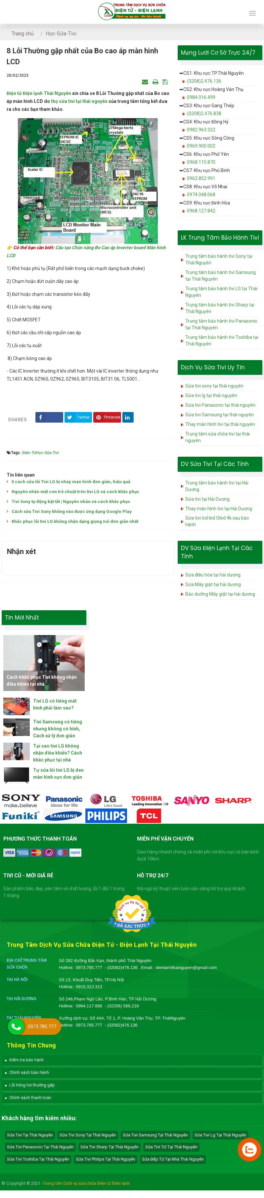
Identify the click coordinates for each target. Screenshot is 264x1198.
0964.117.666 (89, 1005)
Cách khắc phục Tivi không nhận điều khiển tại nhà (42, 680)
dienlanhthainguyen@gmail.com (186, 967)
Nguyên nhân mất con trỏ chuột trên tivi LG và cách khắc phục (75, 491)
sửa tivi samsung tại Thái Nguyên (155, 1134)
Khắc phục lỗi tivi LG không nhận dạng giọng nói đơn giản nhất (75, 521)
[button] (24, 1059)
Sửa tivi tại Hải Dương (207, 499)
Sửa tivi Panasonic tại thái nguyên (220, 405)
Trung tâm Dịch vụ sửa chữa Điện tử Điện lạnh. (87, 1183)
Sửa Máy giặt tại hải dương (213, 584)
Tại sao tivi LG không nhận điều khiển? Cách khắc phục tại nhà (57, 752)
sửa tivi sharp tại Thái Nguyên (109, 1146)
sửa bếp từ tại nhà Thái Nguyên (173, 1159)
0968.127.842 (201, 210)
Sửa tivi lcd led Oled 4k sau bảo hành (217, 521)
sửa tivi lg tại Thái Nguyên (220, 1134)
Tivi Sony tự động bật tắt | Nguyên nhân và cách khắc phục (71, 501)
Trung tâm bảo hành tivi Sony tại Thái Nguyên (218, 259)
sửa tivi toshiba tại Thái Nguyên (38, 1159)
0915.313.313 (89, 986)
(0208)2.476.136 (204, 81)
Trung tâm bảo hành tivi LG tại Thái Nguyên (221, 292)
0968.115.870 (201, 162)
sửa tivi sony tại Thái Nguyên (88, 1134)
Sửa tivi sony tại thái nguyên (214, 386)
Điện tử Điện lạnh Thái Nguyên (39, 93)
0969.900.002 (201, 146)
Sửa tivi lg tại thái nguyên (211, 395)
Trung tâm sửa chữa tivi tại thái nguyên (217, 437)
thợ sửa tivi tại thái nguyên (79, 101)
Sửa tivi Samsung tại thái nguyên (219, 414)
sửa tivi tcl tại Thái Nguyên (171, 1146)
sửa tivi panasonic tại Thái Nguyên (40, 1146)
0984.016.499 (201, 97)
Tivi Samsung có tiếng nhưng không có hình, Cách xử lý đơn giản (57, 728)
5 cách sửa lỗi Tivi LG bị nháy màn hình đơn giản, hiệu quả (71, 481)
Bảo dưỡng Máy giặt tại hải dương (220, 594)
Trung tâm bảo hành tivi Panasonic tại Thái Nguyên (221, 324)
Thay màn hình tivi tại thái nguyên (220, 424)
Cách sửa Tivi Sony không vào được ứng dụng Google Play (72, 511)
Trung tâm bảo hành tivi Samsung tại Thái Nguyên (220, 276)
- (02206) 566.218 (122, 1005)
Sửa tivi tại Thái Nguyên (30, 1134)
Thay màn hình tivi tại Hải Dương (218, 508)
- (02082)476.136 (122, 967)
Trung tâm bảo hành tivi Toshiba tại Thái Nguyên (221, 340)
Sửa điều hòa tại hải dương (213, 574)
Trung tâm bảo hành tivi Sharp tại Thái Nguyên (219, 308)
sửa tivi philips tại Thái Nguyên (105, 1159)
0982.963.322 (201, 129)
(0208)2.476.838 (204, 113)
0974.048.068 (201, 194)
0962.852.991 (201, 178)
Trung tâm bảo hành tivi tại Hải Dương (216, 486)
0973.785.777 (89, 967)
